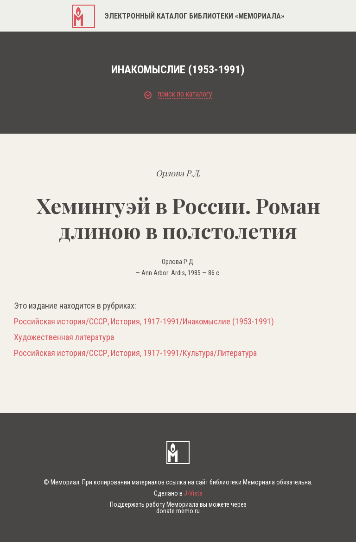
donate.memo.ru (178, 511)
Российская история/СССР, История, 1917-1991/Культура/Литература (135, 353)
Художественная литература (64, 337)
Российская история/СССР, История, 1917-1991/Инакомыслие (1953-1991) (144, 321)
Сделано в (178, 493)
